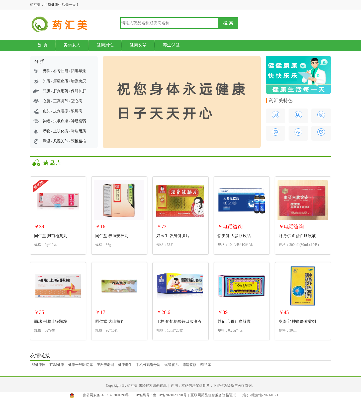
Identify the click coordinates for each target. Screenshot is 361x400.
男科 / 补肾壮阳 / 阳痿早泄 (64, 71)
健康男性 (105, 45)
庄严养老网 (105, 365)
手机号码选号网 (148, 365)
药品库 (205, 365)
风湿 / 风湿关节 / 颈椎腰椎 (64, 141)
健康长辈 (138, 45)
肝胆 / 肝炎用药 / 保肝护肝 (64, 91)
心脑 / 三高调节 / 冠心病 (62, 101)
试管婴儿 (171, 365)
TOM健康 (57, 365)
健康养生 (125, 365)
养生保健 (171, 45)
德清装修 (189, 365)
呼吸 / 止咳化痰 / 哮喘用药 (64, 131)
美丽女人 (71, 45)
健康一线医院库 (80, 365)
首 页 (42, 45)
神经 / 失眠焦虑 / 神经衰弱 (64, 121)
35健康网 (39, 365)
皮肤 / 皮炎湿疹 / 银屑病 (62, 111)
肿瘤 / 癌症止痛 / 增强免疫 (64, 81)
